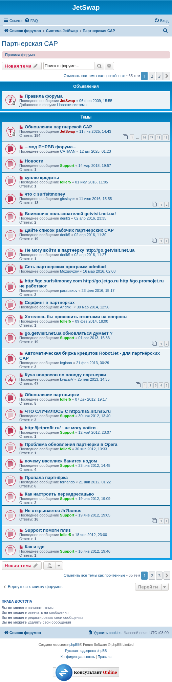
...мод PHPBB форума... (51, 146)
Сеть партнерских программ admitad (65, 266)
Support (67, 165)
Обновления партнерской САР (58, 126)
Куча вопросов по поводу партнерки (65, 374)
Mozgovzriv (69, 271)
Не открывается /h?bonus (53, 510)
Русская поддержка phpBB (86, 651)
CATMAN (68, 151)
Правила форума (20, 55)
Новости (34, 160)
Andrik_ (66, 307)
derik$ (65, 218)
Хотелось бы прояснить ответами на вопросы (76, 316)
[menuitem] (31, 21)
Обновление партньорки (52, 394)
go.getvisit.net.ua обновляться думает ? (69, 333)
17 (151, 137)
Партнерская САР (30, 43)
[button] (167, 76)
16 (144, 137)
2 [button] (152, 76)
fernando (67, 482)
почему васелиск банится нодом (61, 460)
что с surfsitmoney (45, 194)
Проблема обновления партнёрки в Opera (71, 444)
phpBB (74, 645)
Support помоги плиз (48, 530)
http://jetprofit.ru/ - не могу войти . (61, 427)
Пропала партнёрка (46, 477)
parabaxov (68, 290)
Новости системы (72, 105)
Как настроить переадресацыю (59, 494)
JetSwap (67, 101)
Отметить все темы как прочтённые (94, 76)
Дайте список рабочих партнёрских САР (69, 230)
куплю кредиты (42, 177)
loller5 (65, 182)
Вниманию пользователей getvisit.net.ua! (70, 213)
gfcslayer (67, 199)
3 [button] (159, 76)
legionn (66, 363)
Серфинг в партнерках (50, 302)
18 (158, 137)
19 (165, 137)
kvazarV (66, 379)
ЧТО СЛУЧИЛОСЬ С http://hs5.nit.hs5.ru (68, 411)
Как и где (34, 546)
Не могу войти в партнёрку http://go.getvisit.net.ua (79, 250)
